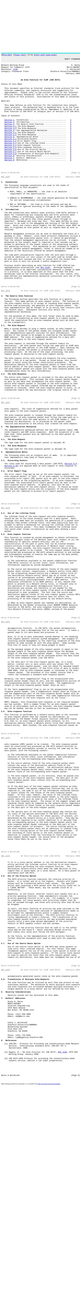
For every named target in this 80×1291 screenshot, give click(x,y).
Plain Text (19, 55)
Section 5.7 (10, 171)
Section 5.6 (10, 168)
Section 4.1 (10, 148)
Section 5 (9, 153)
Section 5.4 (10, 163)
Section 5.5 (10, 166)
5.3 (2, 605)
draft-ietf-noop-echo (45, 55)
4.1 (2, 516)
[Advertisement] (26, 26)
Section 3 (9, 138)
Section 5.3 (10, 160)
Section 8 (9, 181)
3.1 (2, 379)
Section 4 (9, 145)
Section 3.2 (10, 143)
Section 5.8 (10, 173)
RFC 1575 (5, 201)
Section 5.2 (10, 158)
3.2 (2, 438)
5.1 (2, 541)
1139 (15, 72)
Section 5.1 (10, 155)
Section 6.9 (71, 545)
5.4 (2, 630)
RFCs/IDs (6, 55)
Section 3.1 (10, 140)
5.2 (2, 554)
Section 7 (9, 178)
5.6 (2, 1040)
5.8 (2, 1164)
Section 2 (9, 135)
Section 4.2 (10, 150)
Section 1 (9, 133)
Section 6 (9, 176)
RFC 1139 (45, 310)
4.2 (2, 524)
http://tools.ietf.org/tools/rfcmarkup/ (49, 1288)
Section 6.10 (11, 548)
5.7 (2, 1121)
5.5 (2, 842)
